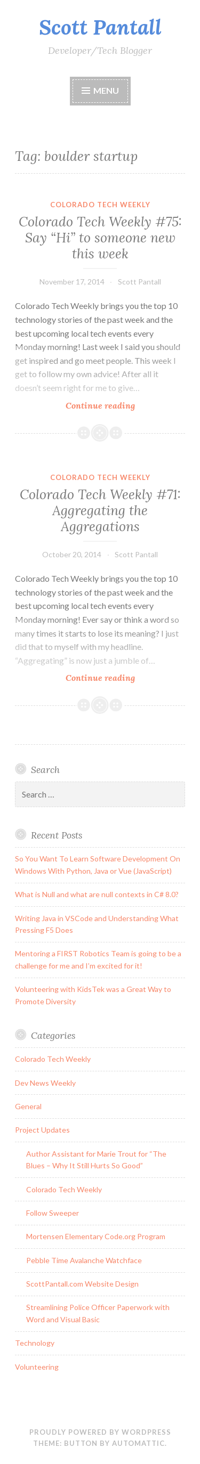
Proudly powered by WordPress (100, 1432)
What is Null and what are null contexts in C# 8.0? (97, 894)
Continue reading (117, 405)
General (28, 1106)
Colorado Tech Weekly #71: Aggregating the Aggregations (100, 510)
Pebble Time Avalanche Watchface (84, 1260)
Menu (106, 90)
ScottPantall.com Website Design (82, 1283)
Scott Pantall (100, 27)
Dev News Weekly (45, 1082)
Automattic (138, 1443)
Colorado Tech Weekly (100, 204)
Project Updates (42, 1129)
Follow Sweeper (52, 1212)
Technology (34, 1342)
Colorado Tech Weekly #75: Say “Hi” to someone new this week (100, 237)
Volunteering (37, 1366)
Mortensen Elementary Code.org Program (95, 1236)
